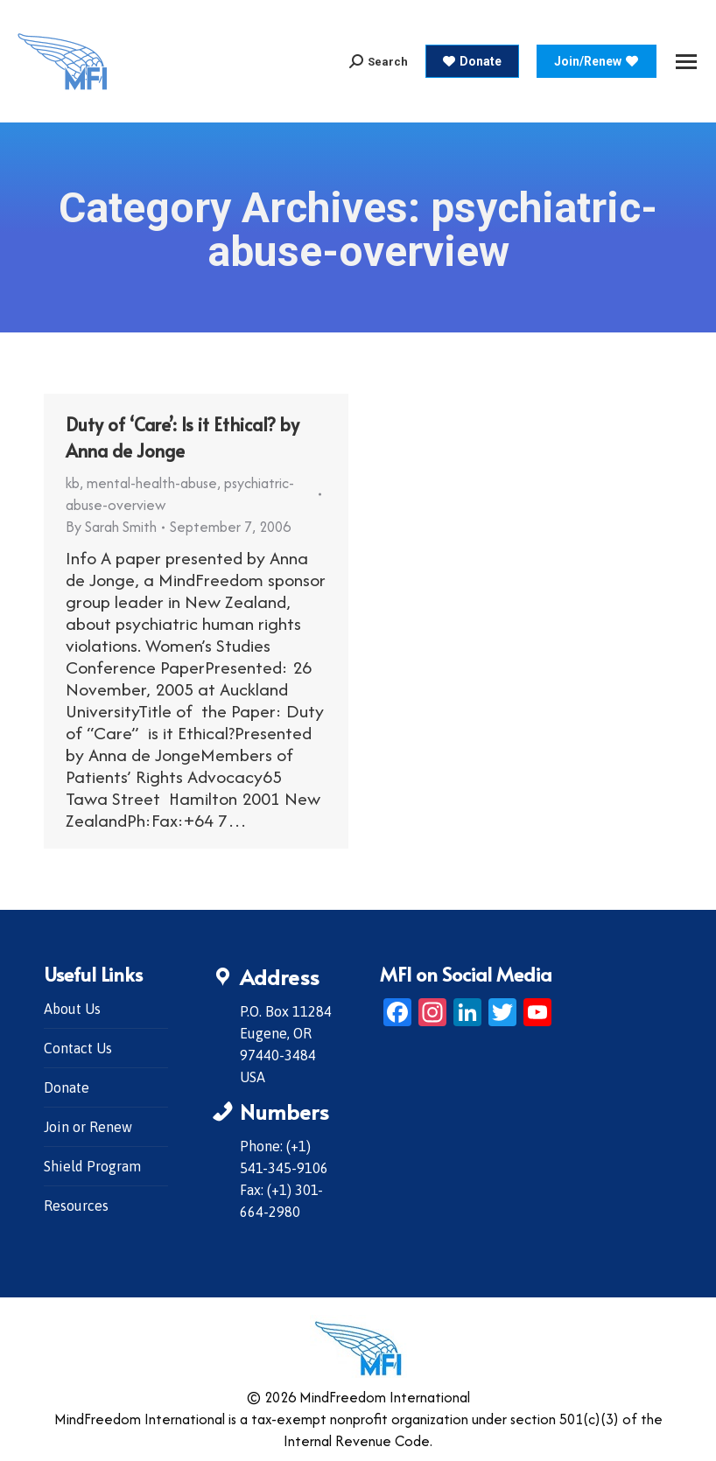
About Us (72, 1009)
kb (73, 482)
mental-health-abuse (152, 482)
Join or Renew (88, 1127)
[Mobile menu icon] (686, 61)
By (111, 526)
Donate (66, 1087)
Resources (76, 1205)
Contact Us (78, 1048)
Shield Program (92, 1166)
